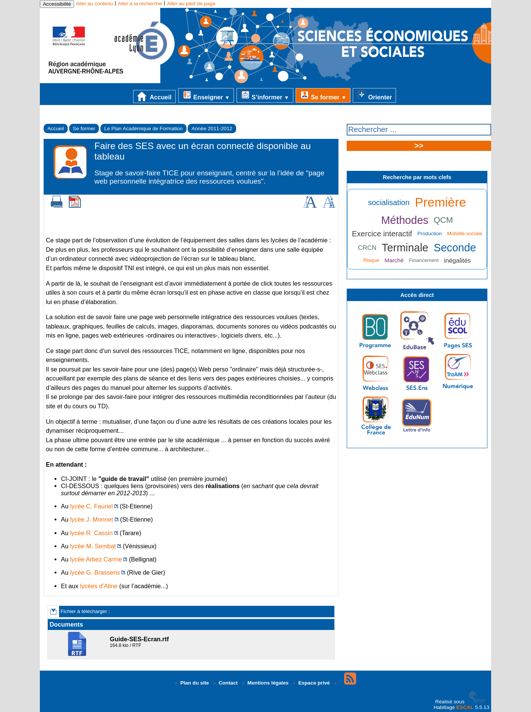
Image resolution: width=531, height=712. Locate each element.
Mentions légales (266, 683)
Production (429, 233)
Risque (371, 260)
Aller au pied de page (191, 3)
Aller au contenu (94, 3)
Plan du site (192, 683)
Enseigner (206, 95)
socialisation (389, 202)
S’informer (265, 95)
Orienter (374, 95)
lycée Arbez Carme (96, 559)
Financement (424, 260)
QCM (443, 220)
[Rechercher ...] (419, 129)
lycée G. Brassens (95, 572)
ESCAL (464, 707)
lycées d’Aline (99, 586)
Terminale (405, 248)
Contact (226, 683)
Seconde (455, 248)
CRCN (367, 247)
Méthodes (405, 220)
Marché (394, 260)
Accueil (154, 96)
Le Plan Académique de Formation (143, 128)
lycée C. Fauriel (91, 506)
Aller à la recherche (140, 3)
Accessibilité (57, 4)
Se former (323, 95)
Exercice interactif (382, 234)
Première (440, 202)
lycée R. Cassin (91, 532)
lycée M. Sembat (93, 546)
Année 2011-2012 (211, 128)
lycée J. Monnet (91, 519)
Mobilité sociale (464, 233)
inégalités (457, 260)
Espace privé (312, 683)
